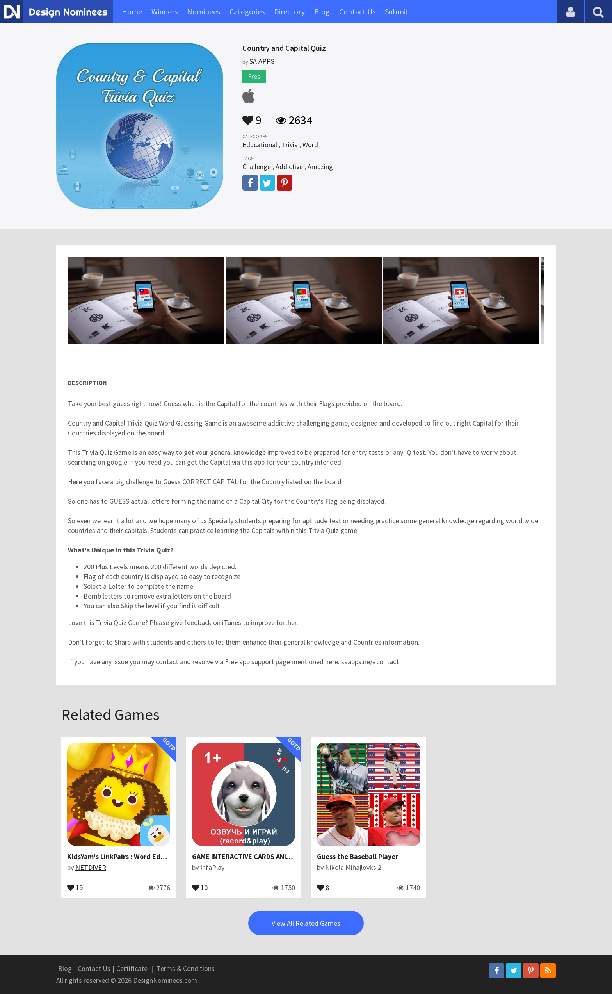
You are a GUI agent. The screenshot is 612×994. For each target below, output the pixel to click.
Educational (259, 144)
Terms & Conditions (186, 968)
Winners (164, 11)
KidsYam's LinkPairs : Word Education (126, 856)
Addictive (289, 166)
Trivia (290, 144)
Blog (322, 11)
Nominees (203, 11)
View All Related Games (306, 923)
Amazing (320, 166)
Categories (247, 11)
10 (200, 887)
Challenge (256, 166)
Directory (289, 11)
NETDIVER (90, 867)
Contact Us (357, 11)
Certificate (132, 968)
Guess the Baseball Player (357, 856)
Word (310, 144)
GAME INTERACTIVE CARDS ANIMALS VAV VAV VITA (268, 856)
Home (132, 11)
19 (75, 887)
